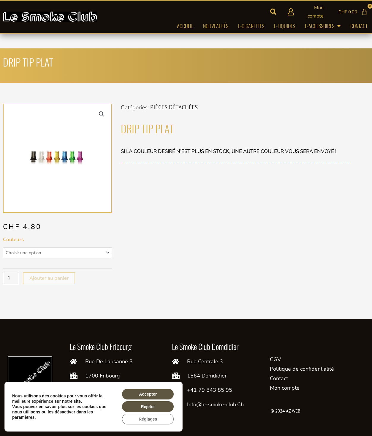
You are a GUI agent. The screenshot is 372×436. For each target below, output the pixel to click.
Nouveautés (215, 26)
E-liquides (284, 26)
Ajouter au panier (49, 278)
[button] (273, 12)
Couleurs (13, 239)
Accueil (185, 26)
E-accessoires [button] (323, 25)
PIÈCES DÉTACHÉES (174, 107)
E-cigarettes (251, 26)
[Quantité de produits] (11, 278)
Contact (359, 26)
